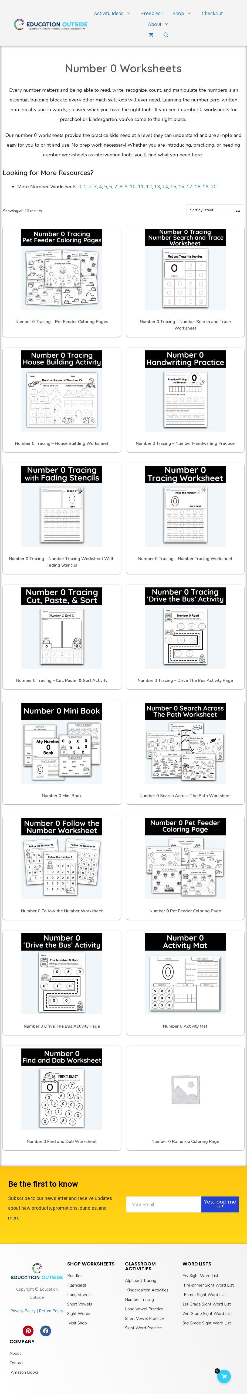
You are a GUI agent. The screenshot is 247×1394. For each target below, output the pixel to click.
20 (214, 186)
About (161, 24)
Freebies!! (152, 13)
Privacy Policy (23, 1311)
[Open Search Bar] (166, 35)
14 (165, 186)
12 (149, 186)
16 (181, 186)
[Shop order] (215, 210)
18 (198, 186)
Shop (185, 13)
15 (173, 186)
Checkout (212, 13)
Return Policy (51, 1311)
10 (133, 186)
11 (141, 186)
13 (157, 186)
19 (206, 186)
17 (189, 186)
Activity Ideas (115, 13)
